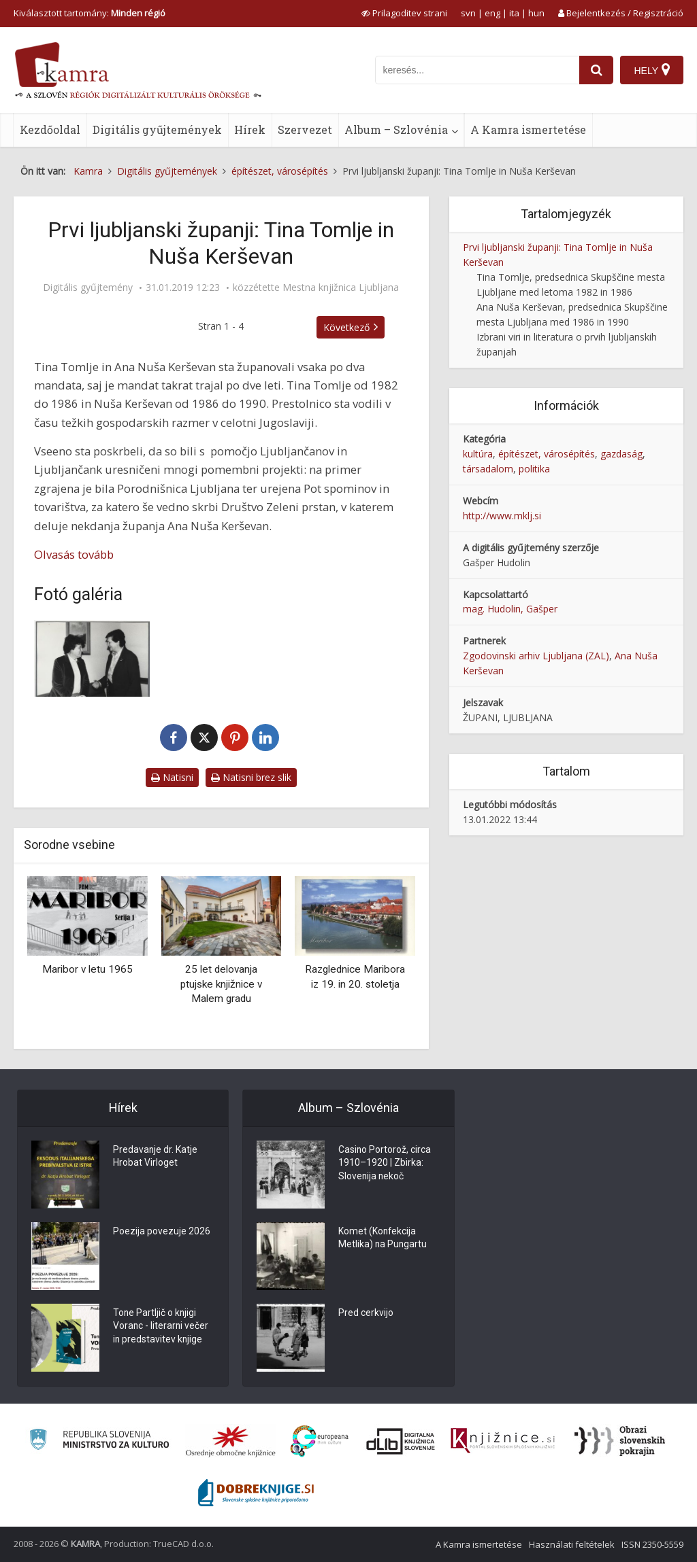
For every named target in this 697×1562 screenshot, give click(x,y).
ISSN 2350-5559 (652, 1544)
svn (468, 13)
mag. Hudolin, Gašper (510, 608)
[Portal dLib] (400, 1441)
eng (492, 13)
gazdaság (621, 453)
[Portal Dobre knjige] (256, 1492)
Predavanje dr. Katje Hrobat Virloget (155, 1157)
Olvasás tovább (74, 554)
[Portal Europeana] (319, 1441)
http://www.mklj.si (502, 515)
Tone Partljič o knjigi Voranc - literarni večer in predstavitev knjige (161, 1327)
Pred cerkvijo (365, 1313)
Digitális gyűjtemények (157, 129)
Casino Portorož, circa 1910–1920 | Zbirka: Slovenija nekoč (385, 1164)
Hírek (249, 129)
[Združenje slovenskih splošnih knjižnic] (502, 1441)
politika (534, 468)
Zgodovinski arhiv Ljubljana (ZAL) (536, 655)
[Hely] (651, 70)
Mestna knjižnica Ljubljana (340, 287)
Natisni (172, 777)
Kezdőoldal (50, 129)
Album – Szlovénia (396, 129)
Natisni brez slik (251, 777)
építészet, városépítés (546, 453)
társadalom (488, 468)
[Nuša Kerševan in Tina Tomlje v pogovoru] (92, 658)
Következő (346, 327)
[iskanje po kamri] (477, 70)
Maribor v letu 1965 (87, 969)
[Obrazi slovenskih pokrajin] (620, 1441)
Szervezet (305, 129)
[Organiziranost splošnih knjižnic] (230, 1441)
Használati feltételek (572, 1544)
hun (536, 13)
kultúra (478, 453)
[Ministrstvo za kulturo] (99, 1441)
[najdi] (596, 70)
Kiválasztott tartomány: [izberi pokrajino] (89, 13)
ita (514, 13)
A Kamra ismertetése (528, 129)
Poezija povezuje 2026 (161, 1232)
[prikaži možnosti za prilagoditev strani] (404, 13)
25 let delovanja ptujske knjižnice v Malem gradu (221, 984)
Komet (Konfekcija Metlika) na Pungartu (383, 1239)
